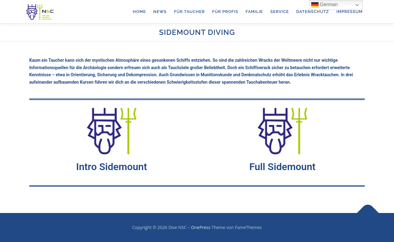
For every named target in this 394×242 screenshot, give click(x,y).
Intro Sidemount (111, 167)
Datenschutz (312, 11)
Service (279, 11)
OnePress (201, 227)
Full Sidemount (282, 167)
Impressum (349, 11)
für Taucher (189, 11)
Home (139, 11)
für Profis (225, 11)
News (160, 11)
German (324, 5)
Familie (254, 11)
